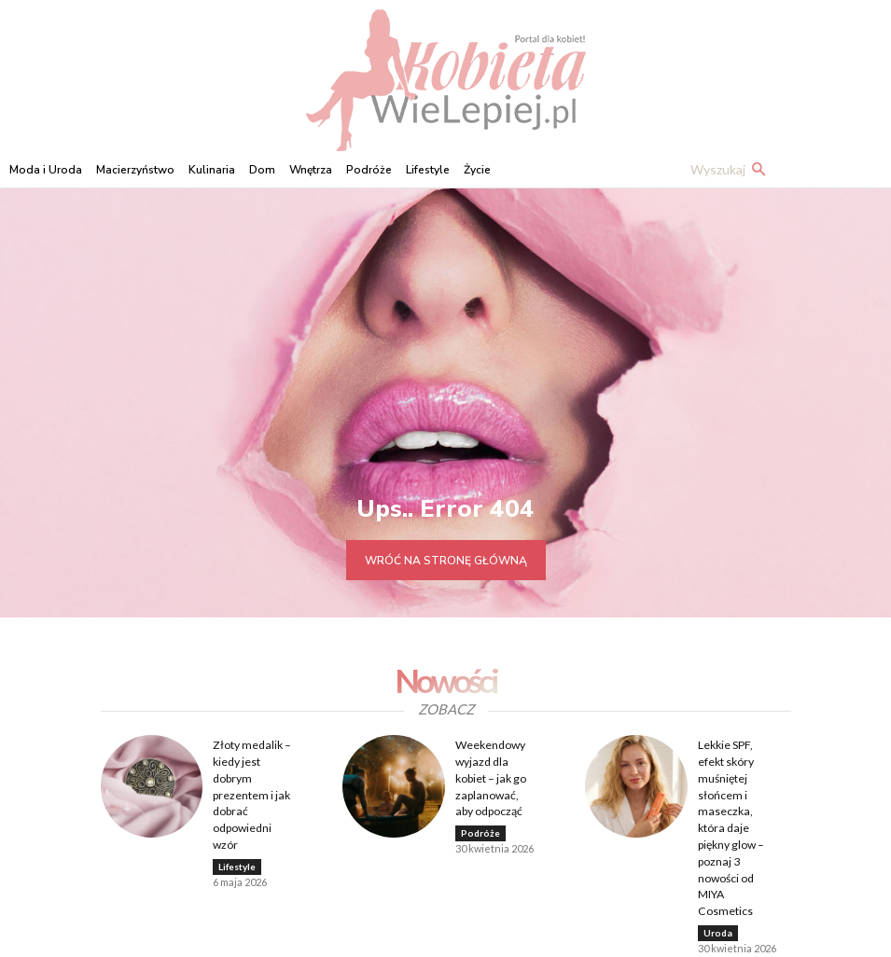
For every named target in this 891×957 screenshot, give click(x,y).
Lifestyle (237, 860)
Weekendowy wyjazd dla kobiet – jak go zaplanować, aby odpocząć (495, 775)
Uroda (717, 890)
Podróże (480, 828)
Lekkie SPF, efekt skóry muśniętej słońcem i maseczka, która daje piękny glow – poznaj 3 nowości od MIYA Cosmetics (739, 806)
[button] (731, 170)
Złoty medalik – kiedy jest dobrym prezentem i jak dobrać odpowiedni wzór (251, 791)
